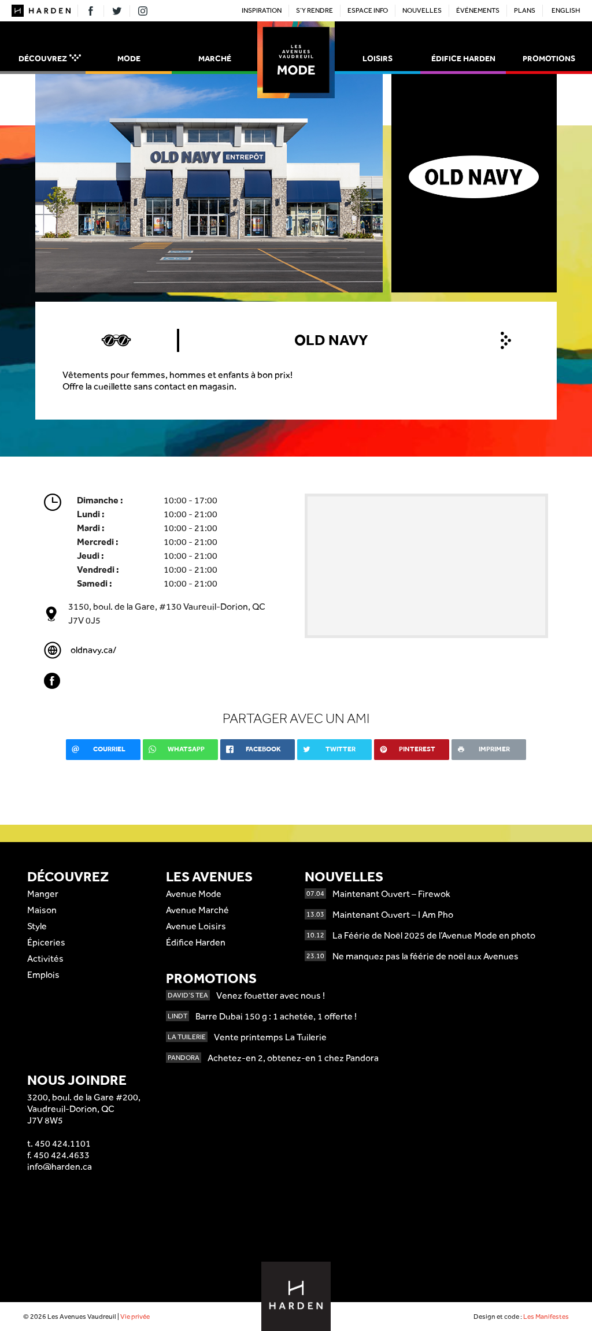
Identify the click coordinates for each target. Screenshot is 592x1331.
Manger (42, 893)
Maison (42, 909)
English (566, 10)
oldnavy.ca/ (94, 649)
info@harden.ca (59, 1166)
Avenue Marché (197, 909)
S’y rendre (314, 10)
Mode (128, 58)
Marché (214, 58)
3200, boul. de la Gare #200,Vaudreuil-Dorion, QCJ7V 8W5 (83, 1109)
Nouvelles (422, 10)
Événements (478, 10)
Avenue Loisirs (196, 926)
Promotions (549, 58)
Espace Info (367, 10)
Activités (45, 958)
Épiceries (46, 942)
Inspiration (262, 10)
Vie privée (135, 1317)
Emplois (43, 974)
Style (37, 926)
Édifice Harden (463, 58)
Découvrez (49, 58)
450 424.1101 (63, 1143)
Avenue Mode (193, 893)
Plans (524, 10)
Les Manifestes (546, 1317)
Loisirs (377, 58)
